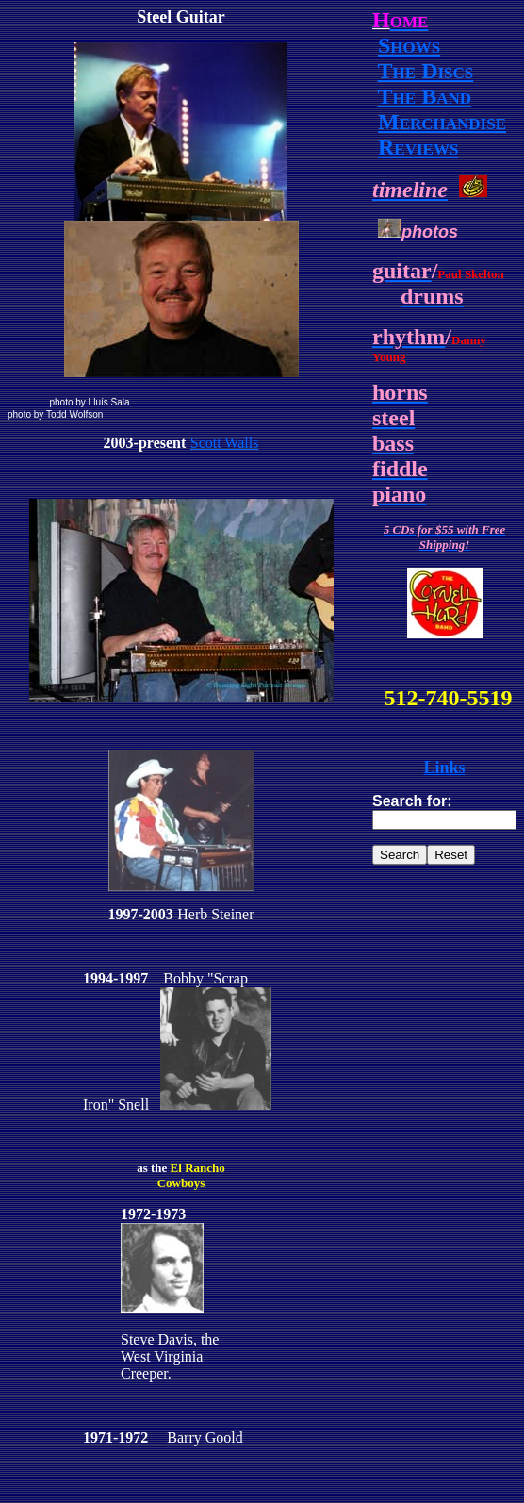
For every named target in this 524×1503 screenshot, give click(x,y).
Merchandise (442, 121)
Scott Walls (224, 443)
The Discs (426, 70)
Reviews (418, 147)
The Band (424, 96)
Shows (409, 45)
